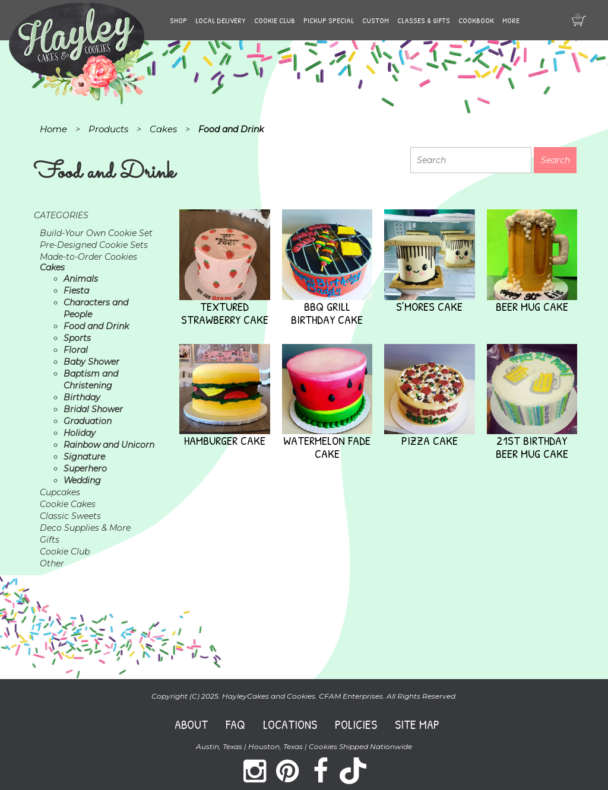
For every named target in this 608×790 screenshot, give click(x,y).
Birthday (82, 397)
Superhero (85, 468)
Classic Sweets (70, 516)
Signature (84, 456)
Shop (178, 20)
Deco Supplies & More (85, 528)
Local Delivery (220, 20)
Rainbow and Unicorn (109, 444)
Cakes (52, 267)
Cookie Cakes (68, 504)
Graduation (88, 421)
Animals (81, 278)
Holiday (80, 433)
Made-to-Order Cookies (88, 256)
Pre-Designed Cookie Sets (94, 245)
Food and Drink (96, 326)
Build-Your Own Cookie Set (96, 233)
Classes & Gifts (423, 20)
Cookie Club (274, 20)
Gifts (49, 539)
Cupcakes (60, 492)
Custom (375, 20)
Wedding (82, 480)
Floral (76, 350)
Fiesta (76, 290)
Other (52, 563)
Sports (77, 338)
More (511, 20)
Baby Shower (91, 361)
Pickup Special (328, 20)
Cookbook (476, 20)
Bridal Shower (93, 409)
